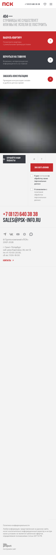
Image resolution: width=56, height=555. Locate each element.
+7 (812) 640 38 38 (20, 214)
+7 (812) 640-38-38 (32, 4)
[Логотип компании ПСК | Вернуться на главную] (7, 4)
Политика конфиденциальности (16, 525)
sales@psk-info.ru (22, 220)
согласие (43, 176)
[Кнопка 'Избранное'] (45, 4)
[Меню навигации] (51, 4)
